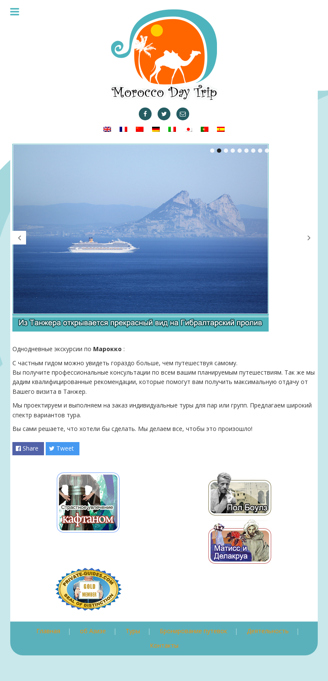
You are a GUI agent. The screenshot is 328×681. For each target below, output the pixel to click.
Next (309, 237)
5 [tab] (239, 150)
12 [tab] (287, 150)
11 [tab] (280, 150)
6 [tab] (246, 150)
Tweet (61, 448)
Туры (133, 631)
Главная (48, 631)
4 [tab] (233, 150)
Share (27, 448)
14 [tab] (301, 150)
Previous (19, 237)
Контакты (164, 645)
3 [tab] (226, 150)
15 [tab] (308, 150)
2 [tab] (219, 150)
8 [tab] (260, 150)
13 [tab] (294, 150)
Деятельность (268, 631)
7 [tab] (253, 150)
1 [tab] (212, 150)
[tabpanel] (164, 238)
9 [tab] (267, 150)
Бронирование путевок (193, 631)
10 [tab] (274, 150)
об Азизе (93, 631)
